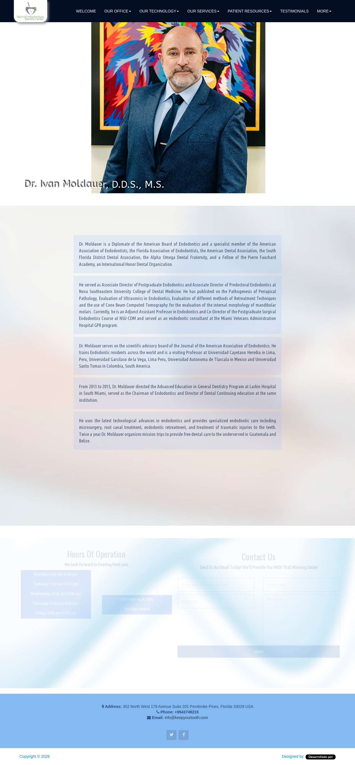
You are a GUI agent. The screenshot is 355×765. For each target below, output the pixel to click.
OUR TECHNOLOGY (159, 11)
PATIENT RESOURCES (250, 11)
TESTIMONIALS (294, 11)
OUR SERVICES (203, 11)
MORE (324, 11)
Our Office (117, 11)
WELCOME (86, 11)
